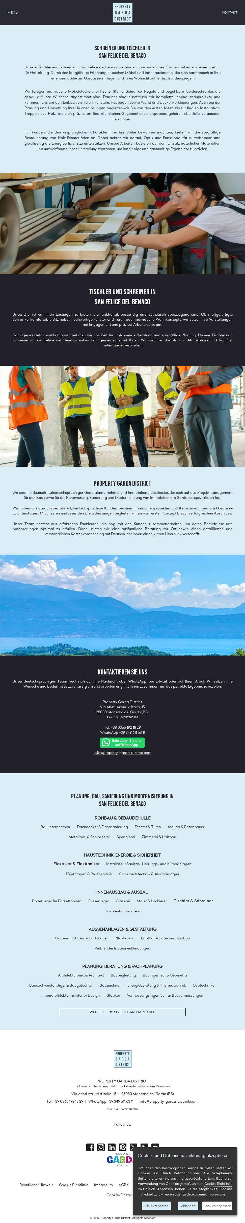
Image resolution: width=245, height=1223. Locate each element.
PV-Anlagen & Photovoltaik (89, 874)
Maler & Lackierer (152, 901)
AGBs (123, 1184)
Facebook (90, 1147)
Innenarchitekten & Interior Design (70, 995)
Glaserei (123, 901)
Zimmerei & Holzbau (159, 836)
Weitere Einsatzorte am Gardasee (122, 1012)
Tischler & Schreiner (193, 901)
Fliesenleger (98, 901)
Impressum (103, 1184)
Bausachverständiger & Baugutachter (61, 985)
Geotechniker (204, 985)
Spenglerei (126, 836)
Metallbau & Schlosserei (89, 836)
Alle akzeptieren (156, 1206)
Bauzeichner (110, 985)
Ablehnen (188, 1206)
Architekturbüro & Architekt (81, 975)
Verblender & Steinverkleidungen (122, 948)
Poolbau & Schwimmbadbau (165, 938)
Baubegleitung (123, 975)
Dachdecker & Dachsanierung (102, 826)
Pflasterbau (124, 938)
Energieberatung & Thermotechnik (156, 985)
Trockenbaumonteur (122, 911)
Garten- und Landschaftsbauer (81, 938)
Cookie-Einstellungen (125, 1195)
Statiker (113, 995)
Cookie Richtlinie (73, 1184)
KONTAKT (230, 12)
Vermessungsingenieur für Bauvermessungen (165, 995)
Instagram (101, 1147)
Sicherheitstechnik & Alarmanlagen (149, 874)
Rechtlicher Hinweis (36, 1184)
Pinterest (122, 1147)
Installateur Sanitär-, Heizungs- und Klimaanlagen (149, 863)
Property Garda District (123, 13)
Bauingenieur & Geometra (165, 975)
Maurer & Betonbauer (186, 826)
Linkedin (112, 1147)
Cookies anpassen (217, 1206)
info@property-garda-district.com (122, 752)
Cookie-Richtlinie (218, 1183)
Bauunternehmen (55, 826)
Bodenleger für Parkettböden (56, 901)
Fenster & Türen (148, 826)
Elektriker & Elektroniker (76, 863)
